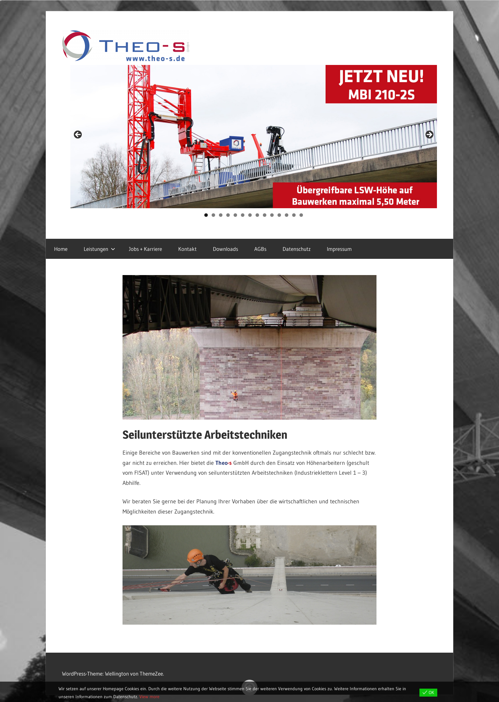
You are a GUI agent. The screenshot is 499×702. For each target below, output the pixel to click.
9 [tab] (264, 215)
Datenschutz (297, 248)
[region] (253, 136)
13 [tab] (294, 215)
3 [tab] (220, 215)
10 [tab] (272, 215)
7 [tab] (250, 215)
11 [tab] (279, 215)
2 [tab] (213, 215)
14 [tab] (301, 215)
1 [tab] (206, 215)
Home (60, 248)
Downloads (225, 248)
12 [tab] (286, 215)
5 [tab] (235, 215)
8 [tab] (257, 215)
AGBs (260, 248)
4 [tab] (228, 215)
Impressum (339, 248)
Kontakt (187, 248)
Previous (78, 135)
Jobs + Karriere (145, 248)
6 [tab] (242, 215)
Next (429, 135)
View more (149, 696)
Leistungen (99, 248)
